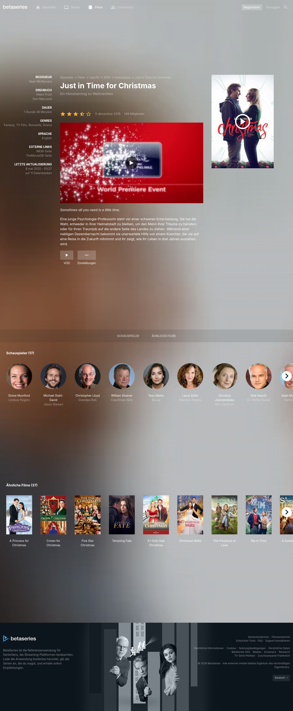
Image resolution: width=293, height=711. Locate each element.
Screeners (270, 651)
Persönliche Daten (279, 648)
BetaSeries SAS (241, 651)
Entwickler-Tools (246, 640)
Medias (257, 651)
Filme (81, 77)
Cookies (231, 648)
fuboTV (94, 77)
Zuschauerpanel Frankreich (274, 655)
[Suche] (286, 7)
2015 (107, 77)
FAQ (260, 640)
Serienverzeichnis (258, 636)
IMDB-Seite (44, 151)
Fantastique (123, 77)
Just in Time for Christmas (153, 77)
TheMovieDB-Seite (39, 155)
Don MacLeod (42, 99)
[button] (19, 384)
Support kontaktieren (277, 640)
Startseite (66, 77)
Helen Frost (44, 94)
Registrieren (252, 7)
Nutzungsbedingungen (252, 648)
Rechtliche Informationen (209, 648)
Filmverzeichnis (281, 636)
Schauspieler (128, 336)
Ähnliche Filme (164, 336)
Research (284, 651)
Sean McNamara (40, 81)
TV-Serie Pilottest (244, 655)
